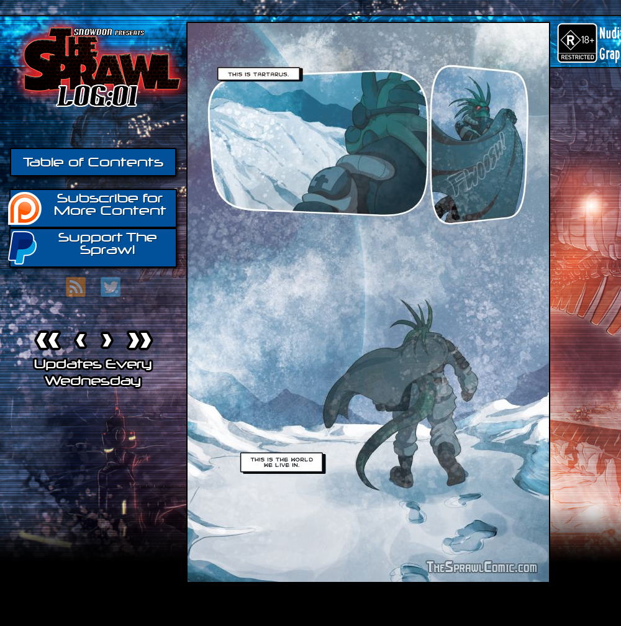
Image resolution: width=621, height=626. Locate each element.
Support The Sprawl (83, 247)
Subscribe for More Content (87, 207)
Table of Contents (93, 162)
